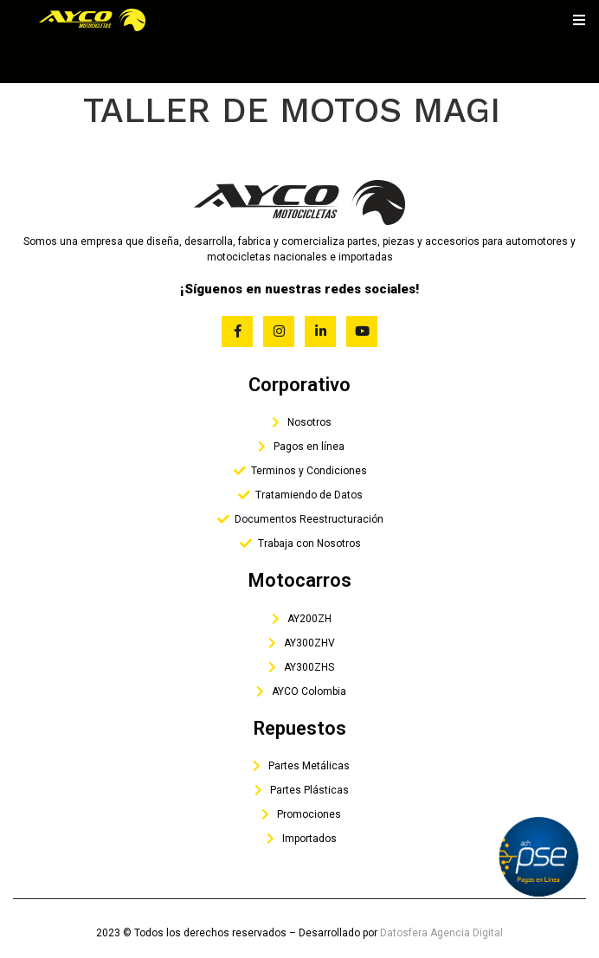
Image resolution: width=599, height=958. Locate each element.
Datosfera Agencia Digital (441, 933)
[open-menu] (579, 20)
